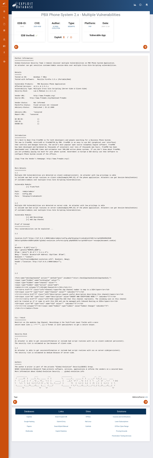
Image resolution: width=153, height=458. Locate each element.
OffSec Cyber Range (122, 426)
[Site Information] (141, 5)
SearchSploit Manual (61, 426)
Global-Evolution (56, 27)
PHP (90, 26)
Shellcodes (29, 431)
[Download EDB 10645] (64, 37)
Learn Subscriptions (121, 421)
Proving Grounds (121, 431)
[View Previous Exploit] (16, 47)
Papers (29, 426)
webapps (71, 26)
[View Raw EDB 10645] (71, 37)
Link (146, 397)
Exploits (29, 417)
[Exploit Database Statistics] (134, 5)
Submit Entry (61, 421)
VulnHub (88, 426)
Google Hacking (29, 421)
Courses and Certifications (121, 417)
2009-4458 (37, 26)
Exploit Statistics (61, 431)
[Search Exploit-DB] (146, 5)
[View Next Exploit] (145, 47)
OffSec (88, 417)
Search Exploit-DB (61, 417)
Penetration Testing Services (121, 436)
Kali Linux (88, 421)
